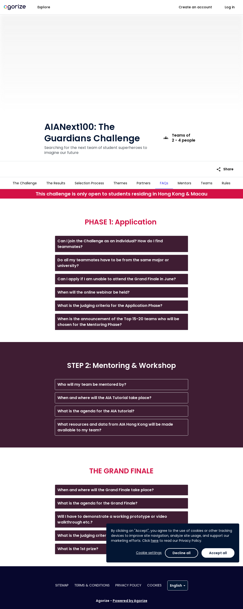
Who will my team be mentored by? (91, 382)
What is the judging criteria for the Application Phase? (109, 303)
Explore (43, 7)
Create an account (195, 7)
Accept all (218, 553)
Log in (230, 7)
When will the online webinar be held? (93, 290)
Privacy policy (128, 585)
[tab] (25, 183)
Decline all (182, 553)
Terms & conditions (92, 585)
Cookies (154, 585)
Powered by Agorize (130, 600)
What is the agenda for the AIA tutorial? (95, 409)
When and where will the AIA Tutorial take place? (104, 396)
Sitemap (62, 585)
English (177, 585)
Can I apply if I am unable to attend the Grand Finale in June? (116, 277)
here (155, 540)
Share (225, 161)
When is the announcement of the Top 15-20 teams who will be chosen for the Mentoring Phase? (118, 319)
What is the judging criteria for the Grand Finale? (104, 533)
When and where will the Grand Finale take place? (105, 488)
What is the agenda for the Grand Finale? (97, 501)
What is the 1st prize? (77, 547)
